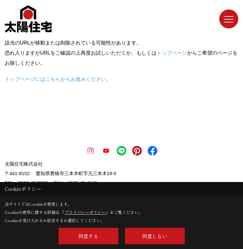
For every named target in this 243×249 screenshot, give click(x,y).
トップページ (172, 53)
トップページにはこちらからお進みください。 (58, 79)
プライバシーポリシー (85, 212)
